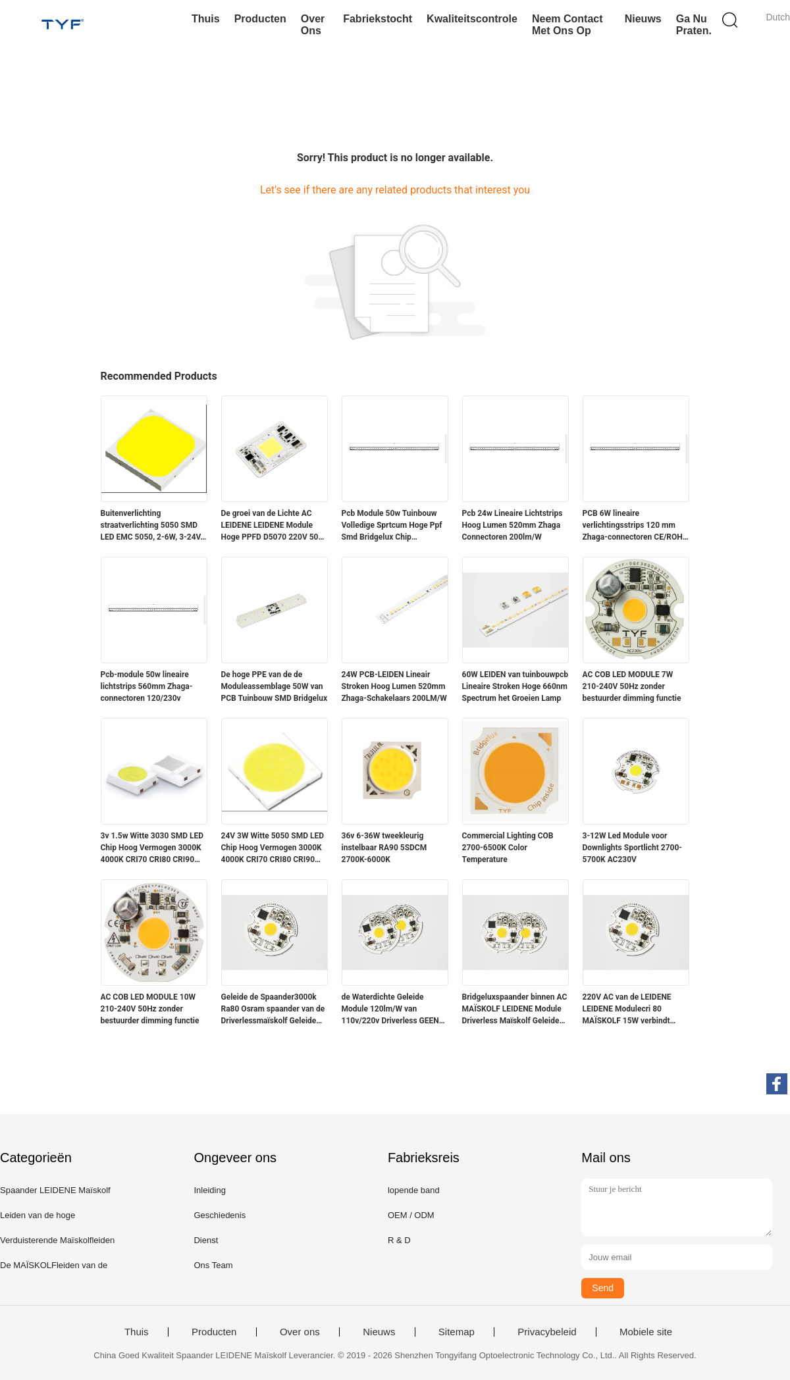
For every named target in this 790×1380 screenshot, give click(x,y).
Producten (260, 18)
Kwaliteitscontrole (472, 18)
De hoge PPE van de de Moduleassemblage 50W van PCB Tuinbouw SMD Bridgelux (274, 686)
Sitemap (456, 1332)
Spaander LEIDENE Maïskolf (55, 1190)
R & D (399, 1240)
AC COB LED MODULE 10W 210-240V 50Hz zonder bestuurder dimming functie (150, 1008)
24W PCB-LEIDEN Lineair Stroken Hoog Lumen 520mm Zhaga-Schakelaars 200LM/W (394, 686)
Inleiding (209, 1190)
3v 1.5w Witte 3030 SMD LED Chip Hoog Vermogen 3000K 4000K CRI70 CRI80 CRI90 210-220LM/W (152, 848)
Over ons (313, 24)
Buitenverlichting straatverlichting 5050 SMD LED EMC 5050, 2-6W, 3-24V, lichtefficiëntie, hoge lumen (152, 526)
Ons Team (213, 1265)
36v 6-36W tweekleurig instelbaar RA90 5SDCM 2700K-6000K (384, 847)
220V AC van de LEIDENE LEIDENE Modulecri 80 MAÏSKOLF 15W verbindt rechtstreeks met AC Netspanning (627, 1009)
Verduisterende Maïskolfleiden (57, 1240)
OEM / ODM (411, 1215)
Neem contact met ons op (567, 24)
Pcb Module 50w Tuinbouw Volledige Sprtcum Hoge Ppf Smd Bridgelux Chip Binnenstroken (392, 526)
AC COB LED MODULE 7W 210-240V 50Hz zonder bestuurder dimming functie (632, 686)
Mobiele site (645, 1332)
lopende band (414, 1190)
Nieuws (643, 18)
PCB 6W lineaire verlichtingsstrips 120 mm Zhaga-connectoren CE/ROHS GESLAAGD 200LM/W (635, 526)
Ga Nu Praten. (694, 24)
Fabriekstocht (377, 18)
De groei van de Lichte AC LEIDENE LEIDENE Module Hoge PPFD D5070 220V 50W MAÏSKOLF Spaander (273, 526)
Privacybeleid (546, 1332)
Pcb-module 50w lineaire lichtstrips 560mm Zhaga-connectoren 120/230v (147, 686)
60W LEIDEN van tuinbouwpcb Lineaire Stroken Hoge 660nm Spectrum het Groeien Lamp (515, 686)
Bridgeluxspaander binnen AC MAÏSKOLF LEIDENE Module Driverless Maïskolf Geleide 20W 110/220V (514, 1009)
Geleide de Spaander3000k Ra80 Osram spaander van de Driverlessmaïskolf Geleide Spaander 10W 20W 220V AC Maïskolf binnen (273, 1009)
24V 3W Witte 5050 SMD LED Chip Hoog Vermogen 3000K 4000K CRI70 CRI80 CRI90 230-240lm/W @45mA (272, 848)
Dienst (206, 1240)
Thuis (206, 18)
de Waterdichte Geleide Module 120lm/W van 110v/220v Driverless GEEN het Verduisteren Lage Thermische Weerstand (390, 1009)
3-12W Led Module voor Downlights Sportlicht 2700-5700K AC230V (633, 847)
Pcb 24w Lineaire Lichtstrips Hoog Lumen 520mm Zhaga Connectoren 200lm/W (512, 525)
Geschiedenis (220, 1215)
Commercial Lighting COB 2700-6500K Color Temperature (508, 847)
